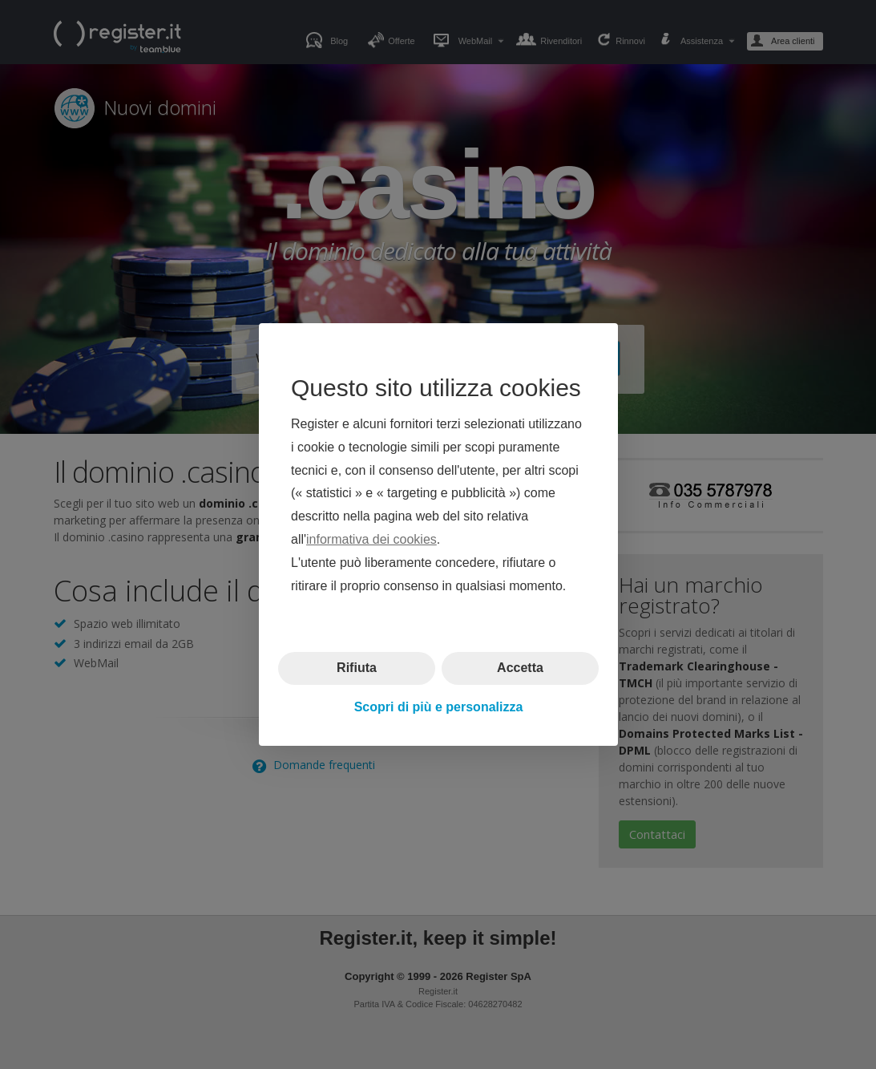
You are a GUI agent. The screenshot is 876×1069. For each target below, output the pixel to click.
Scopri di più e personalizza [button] (438, 707)
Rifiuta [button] (357, 667)
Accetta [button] (520, 667)
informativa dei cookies (371, 539)
